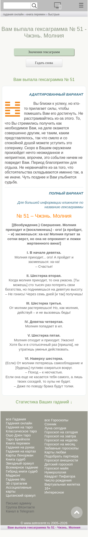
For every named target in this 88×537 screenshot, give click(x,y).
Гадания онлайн (19, 423)
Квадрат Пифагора (59, 476)
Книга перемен (18, 443)
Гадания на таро (19, 427)
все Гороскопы (56, 420)
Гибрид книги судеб (22, 471)
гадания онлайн (13, 14)
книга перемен (35, 14)
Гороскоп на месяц (59, 444)
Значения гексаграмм (44, 52)
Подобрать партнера (61, 456)
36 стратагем (16, 483)
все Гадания (16, 419)
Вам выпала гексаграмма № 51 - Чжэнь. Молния (44, 527)
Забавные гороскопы (61, 448)
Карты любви (55, 452)
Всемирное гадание (22, 467)
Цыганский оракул (20, 495)
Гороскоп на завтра (60, 436)
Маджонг (13, 475)
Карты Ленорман (19, 455)
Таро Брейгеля (18, 439)
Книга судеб (15, 459)
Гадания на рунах (20, 447)
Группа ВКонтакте (20, 507)
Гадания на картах (21, 451)
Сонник (50, 424)
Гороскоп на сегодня (61, 432)
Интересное (54, 492)
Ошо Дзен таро (18, 435)
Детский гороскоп (58, 464)
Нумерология (55, 472)
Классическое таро (21, 431)
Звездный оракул (20, 463)
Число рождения (58, 480)
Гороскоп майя (56, 468)
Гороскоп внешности (61, 460)
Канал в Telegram (20, 511)
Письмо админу (18, 503)
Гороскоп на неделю (60, 440)
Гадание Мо (15, 479)
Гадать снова (44, 63)
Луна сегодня (55, 428)
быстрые (54, 14)
